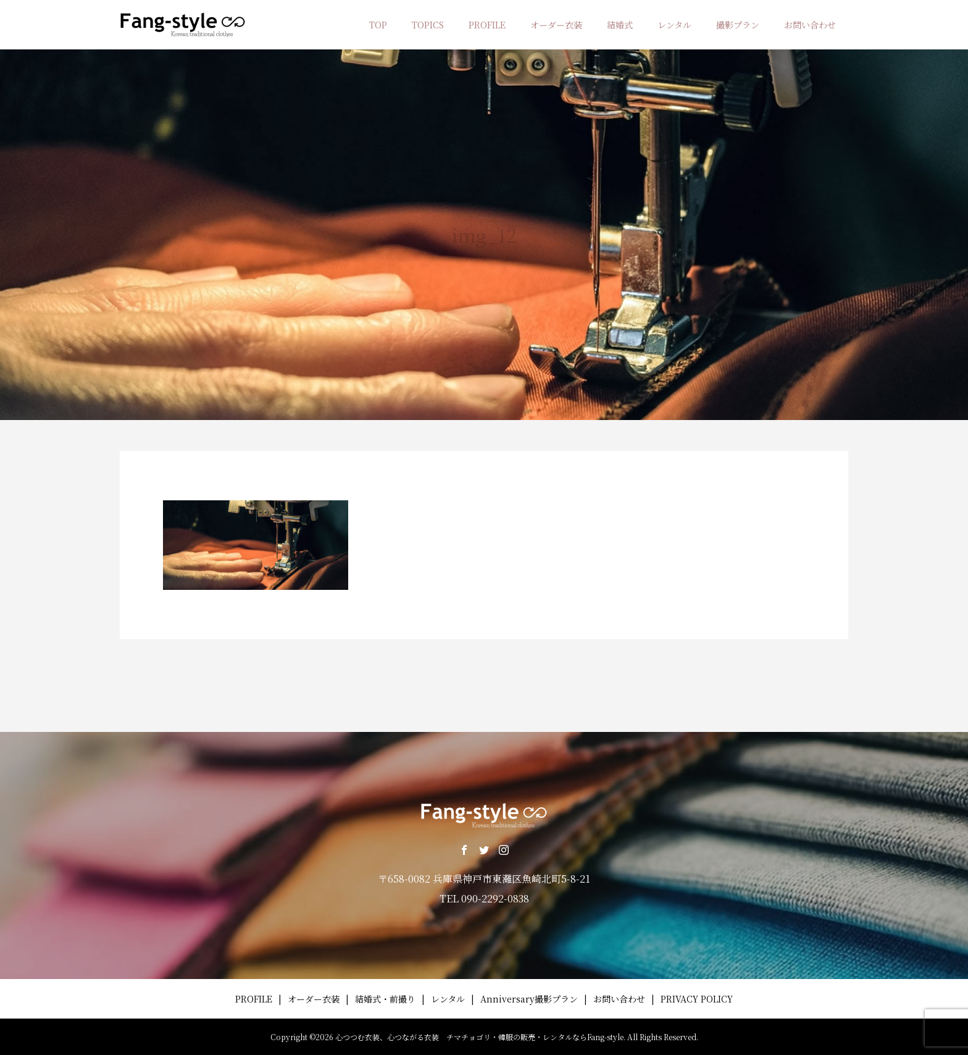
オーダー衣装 (556, 25)
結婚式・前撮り (385, 999)
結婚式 (620, 25)
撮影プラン (737, 25)
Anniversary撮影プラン (529, 999)
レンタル (674, 25)
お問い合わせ (810, 25)
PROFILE (487, 25)
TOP (378, 25)
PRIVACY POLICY (697, 999)
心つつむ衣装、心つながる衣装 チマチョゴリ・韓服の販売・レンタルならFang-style (479, 1037)
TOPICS (428, 25)
